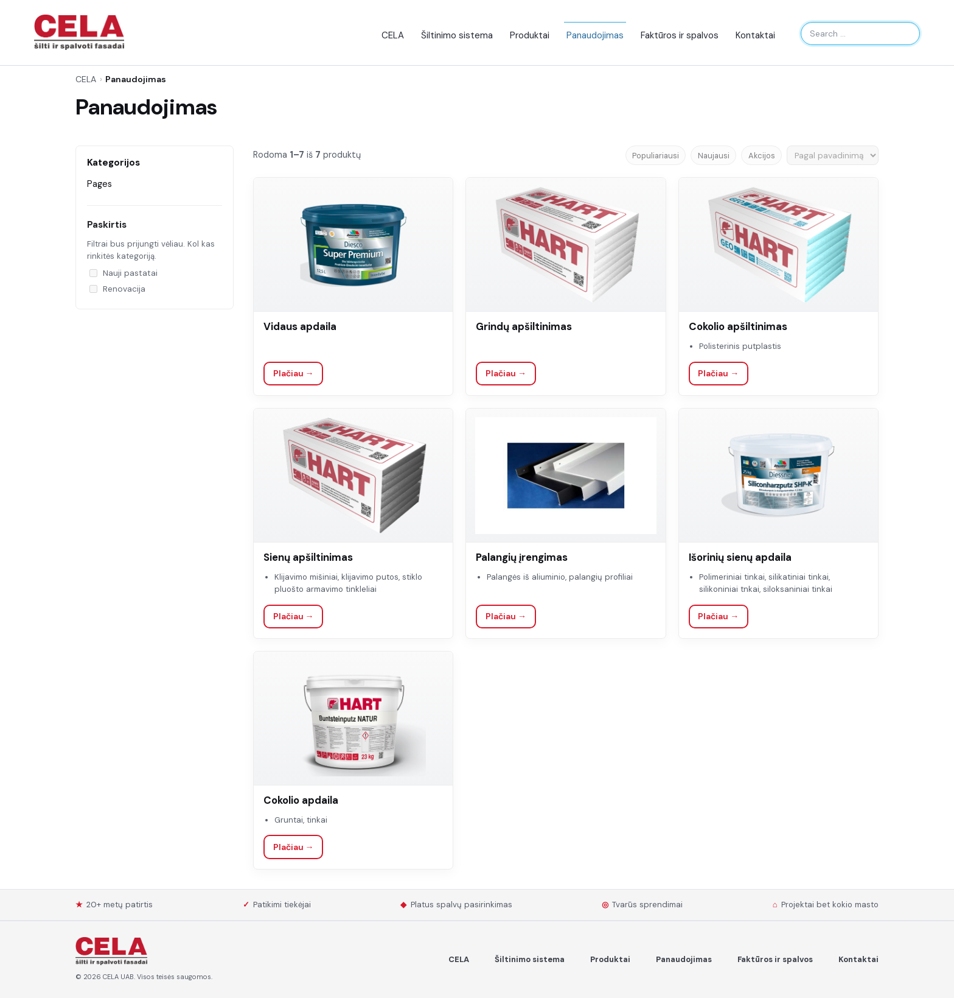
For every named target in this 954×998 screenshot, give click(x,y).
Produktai (529, 35)
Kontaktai (755, 35)
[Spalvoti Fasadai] (111, 951)
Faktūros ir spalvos (680, 35)
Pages (99, 183)
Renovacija (117, 289)
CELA (392, 35)
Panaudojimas (595, 35)
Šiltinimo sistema (457, 35)
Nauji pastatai (123, 273)
